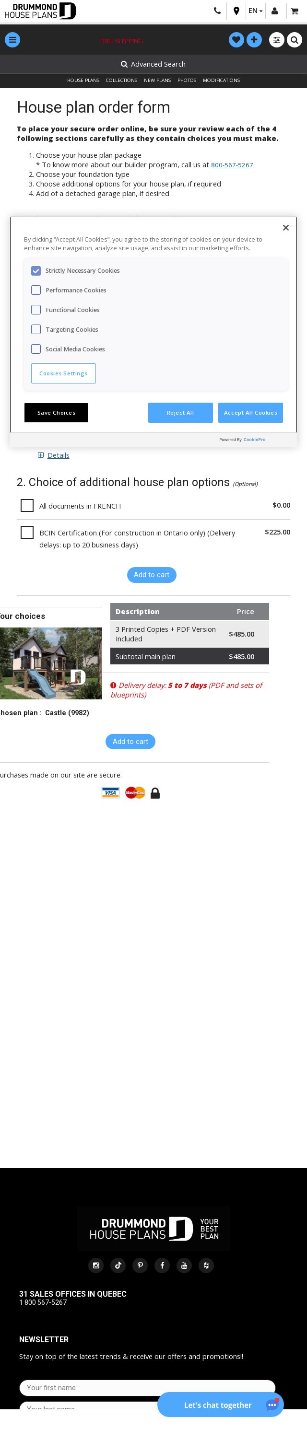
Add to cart (151, 574)
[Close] (285, 227)
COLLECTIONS (121, 80)
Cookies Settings (63, 373)
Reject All (180, 412)
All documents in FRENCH (80, 506)
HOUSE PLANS (83, 80)
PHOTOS (186, 80)
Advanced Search (153, 64)
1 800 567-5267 (43, 1302)
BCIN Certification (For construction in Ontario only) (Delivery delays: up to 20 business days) (137, 538)
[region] (153, 331)
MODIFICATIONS (221, 80)
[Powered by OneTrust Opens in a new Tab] (256, 441)
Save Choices (56, 412)
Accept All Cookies (250, 412)
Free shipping (121, 40)
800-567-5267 (232, 165)
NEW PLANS (157, 80)
